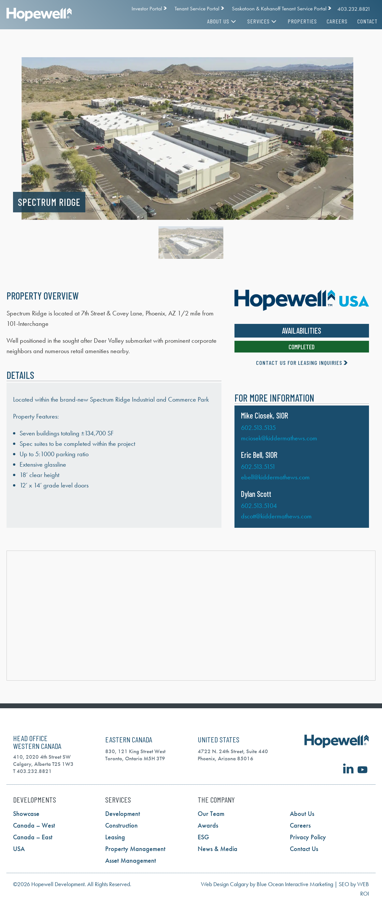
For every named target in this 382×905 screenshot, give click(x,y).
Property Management (135, 849)
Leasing (115, 837)
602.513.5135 (258, 427)
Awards (208, 825)
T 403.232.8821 (32, 771)
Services (255, 21)
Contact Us (304, 849)
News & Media (217, 849)
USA (19, 849)
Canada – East (32, 837)
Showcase (26, 813)
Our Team (211, 813)
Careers (330, 21)
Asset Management (130, 860)
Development (122, 813)
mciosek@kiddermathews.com (279, 438)
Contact (360, 21)
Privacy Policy (308, 837)
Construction (121, 825)
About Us (215, 21)
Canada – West (34, 825)
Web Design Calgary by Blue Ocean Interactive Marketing (267, 884)
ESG (203, 837)
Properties (295, 21)
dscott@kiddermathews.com (276, 516)
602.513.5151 (258, 466)
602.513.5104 (259, 505)
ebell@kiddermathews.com (275, 477)
